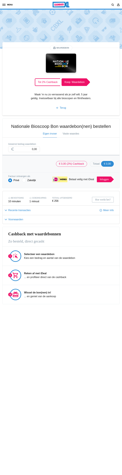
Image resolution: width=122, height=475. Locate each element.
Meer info (108, 210)
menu (7, 5)
